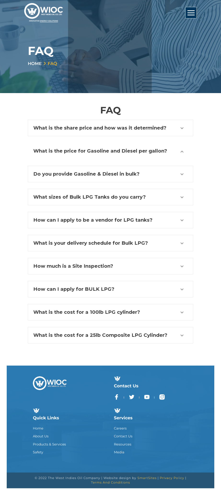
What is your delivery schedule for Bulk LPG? (90, 243)
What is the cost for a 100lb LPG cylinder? (86, 312)
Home (35, 63)
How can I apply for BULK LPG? (73, 289)
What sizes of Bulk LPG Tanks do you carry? (89, 197)
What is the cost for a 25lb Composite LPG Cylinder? (100, 335)
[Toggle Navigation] (191, 12)
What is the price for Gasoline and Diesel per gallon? (100, 151)
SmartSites (140, 468)
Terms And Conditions (110, 472)
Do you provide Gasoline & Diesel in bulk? (86, 174)
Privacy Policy (160, 468)
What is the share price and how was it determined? (99, 128)
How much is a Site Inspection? (73, 266)
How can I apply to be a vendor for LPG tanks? (92, 220)
